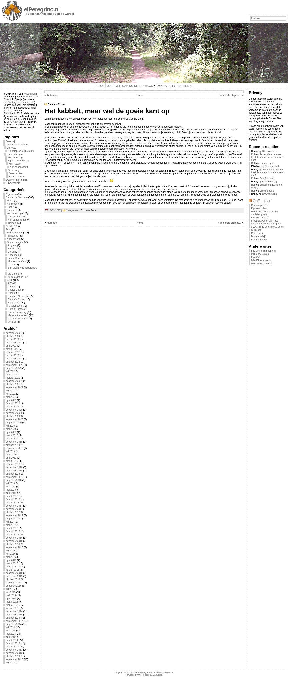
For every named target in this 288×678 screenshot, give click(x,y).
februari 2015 (13, 605)
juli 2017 (10, 521)
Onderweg (13, 170)
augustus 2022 (14, 368)
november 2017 (14, 509)
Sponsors (12, 210)
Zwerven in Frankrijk (16, 179)
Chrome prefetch (260, 205)
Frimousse (12, 235)
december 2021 (14, 381)
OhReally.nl (262, 201)
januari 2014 (12, 646)
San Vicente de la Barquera (22, 267)
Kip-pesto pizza (259, 208)
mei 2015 (11, 595)
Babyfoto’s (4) (267, 178)
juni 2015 (11, 592)
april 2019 (11, 457)
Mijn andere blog (260, 254)
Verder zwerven (14, 232)
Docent (11, 293)
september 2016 (14, 547)
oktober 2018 (13, 473)
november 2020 (14, 413)
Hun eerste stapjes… (230, 95)
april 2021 (11, 400)
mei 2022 (11, 374)
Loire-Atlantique (15, 121)
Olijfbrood (256, 230)
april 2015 (11, 598)
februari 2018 (13, 499)
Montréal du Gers (17, 261)
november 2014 (14, 614)
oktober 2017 (13, 512)
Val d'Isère (13, 273)
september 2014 (14, 621)
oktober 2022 (13, 361)
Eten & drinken (17, 176)
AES (10, 283)
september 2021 (14, 387)
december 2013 (14, 649)
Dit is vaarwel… (270, 151)
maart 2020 (12, 435)
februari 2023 (13, 352)
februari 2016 (13, 566)
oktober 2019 (13, 445)
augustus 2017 (14, 518)
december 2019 (14, 441)
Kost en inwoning (17, 312)
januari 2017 (12, 534)
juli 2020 (10, 425)
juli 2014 (10, 627)
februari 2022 (13, 377)
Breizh (11, 251)
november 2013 (14, 653)
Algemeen (11, 194)
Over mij (10, 141)
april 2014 (11, 637)
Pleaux (11, 264)
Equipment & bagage (19, 160)
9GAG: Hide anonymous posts (267, 226)
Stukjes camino (15, 277)
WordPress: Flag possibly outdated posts (264, 213)
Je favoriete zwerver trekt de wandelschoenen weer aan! (267, 157)
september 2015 (14, 582)
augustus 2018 (14, 480)
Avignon (12, 245)
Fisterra (7, 99)
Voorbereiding (15, 157)
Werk (9, 280)
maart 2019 (12, 461)
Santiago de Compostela (21, 102)
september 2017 (14, 515)
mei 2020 (11, 429)
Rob (253, 154)
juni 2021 (11, 393)
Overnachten (16, 173)
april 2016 (11, 560)
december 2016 (14, 537)
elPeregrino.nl (42, 9)
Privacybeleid (13, 183)
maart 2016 (12, 563)
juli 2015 (10, 589)
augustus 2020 (14, 422)
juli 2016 (10, 550)
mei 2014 (11, 633)
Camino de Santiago (17, 144)
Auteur (11, 286)
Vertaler (12, 321)
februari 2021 (13, 403)
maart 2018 (12, 496)
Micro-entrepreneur (18, 315)
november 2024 (14, 333)
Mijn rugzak (15, 163)
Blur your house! (260, 217)
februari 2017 (13, 531)
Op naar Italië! (267, 163)
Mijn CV (255, 257)
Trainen (12, 223)
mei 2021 (11, 397)
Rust (9, 207)
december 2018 (14, 467)
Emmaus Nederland (18, 296)
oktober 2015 (13, 579)
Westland (28, 96)
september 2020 (14, 419)
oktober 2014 (13, 617)
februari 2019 (13, 464)
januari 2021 (12, 406)
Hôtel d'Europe (16, 309)
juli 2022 (10, 371)
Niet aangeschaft (19, 167)
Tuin (8, 229)
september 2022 (14, 365)
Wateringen (29, 93)
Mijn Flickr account (261, 260)
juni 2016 (11, 553)
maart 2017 (12, 528)
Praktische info (15, 154)
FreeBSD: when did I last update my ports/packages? (266, 222)
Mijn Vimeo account (261, 263)
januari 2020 (12, 438)
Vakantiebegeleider (18, 318)
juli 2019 (10, 451)
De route (11, 147)
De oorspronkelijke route (21, 151)
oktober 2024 (13, 336)
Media (10, 200)
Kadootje (51, 95)
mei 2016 (11, 557)
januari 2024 (12, 339)
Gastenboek (15, 305)
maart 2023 (12, 349)
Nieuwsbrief (13, 203)
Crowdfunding (267, 190)
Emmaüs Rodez (16, 299)
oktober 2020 (13, 416)
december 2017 (14, 505)
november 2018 (14, 470)
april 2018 (11, 493)
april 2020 (11, 432)
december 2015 (14, 573)
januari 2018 (12, 502)
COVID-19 (11, 226)
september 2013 (14, 659)
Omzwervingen (15, 242)
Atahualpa (157, 675)
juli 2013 (10, 662)
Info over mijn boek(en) (263, 250)
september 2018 (14, 477)
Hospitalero (14, 302)
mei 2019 (11, 454)
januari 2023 (12, 355)
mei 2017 (11, 525)
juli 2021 (10, 390)
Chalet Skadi (14, 289)
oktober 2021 (13, 384)
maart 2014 (12, 640)
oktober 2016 (13, 544)
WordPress (143, 675)
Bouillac (12, 248)
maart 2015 (12, 601)
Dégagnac (13, 255)
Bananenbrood (259, 239)
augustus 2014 (14, 624)
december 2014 (14, 611)
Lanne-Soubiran (16, 258)
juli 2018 (10, 483)
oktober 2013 (13, 656)
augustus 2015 (14, 585)
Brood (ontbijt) (258, 236)
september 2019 (14, 448)
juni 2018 (11, 486)
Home (140, 95)
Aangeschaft (14, 216)
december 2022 (14, 358)
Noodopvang (13, 239)
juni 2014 (11, 630)
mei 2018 (11, 489)
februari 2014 (13, 643)
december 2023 (14, 342)
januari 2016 (12, 569)
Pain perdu (257, 233)
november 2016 (14, 541)
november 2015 (14, 576)
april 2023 (11, 345)
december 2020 (14, 409)
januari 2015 (12, 608)
